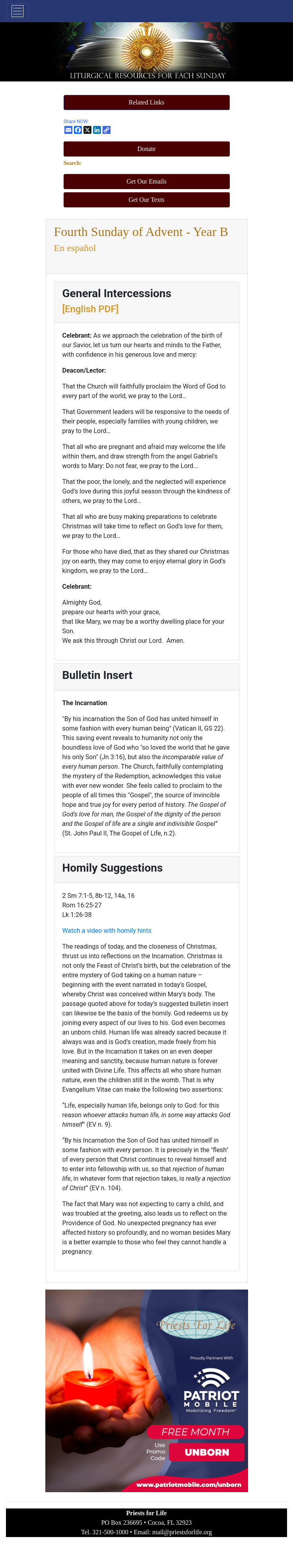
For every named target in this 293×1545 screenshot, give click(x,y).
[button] (147, 102)
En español (75, 248)
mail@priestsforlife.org (182, 1532)
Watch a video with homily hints (106, 930)
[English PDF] (90, 309)
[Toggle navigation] (17, 11)
